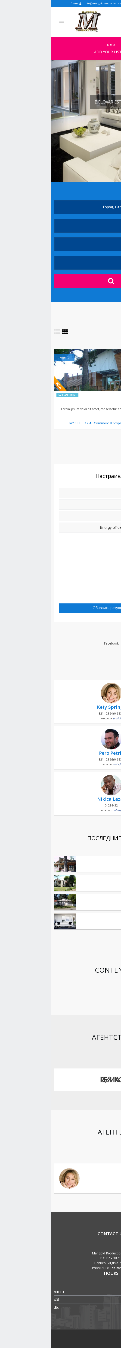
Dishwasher (97, 570)
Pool (102, 563)
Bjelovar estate (104, 859)
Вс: (5, 1307)
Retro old (108, 878)
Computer (98, 536)
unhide (66, 718)
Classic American (102, 917)
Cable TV (99, 590)
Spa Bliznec (102, 402)
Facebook (60, 643)
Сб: (5, 1299)
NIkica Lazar (60, 799)
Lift (103, 556)
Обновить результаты (60, 608)
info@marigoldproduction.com (55, 3)
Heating (100, 543)
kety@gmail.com (96, 1185)
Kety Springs (60, 707)
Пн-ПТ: (8, 1292)
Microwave (98, 550)
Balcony (99, 597)
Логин (25, 3)
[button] (9, 121)
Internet (100, 577)
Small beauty (105, 898)
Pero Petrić (60, 753)
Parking (100, 583)
